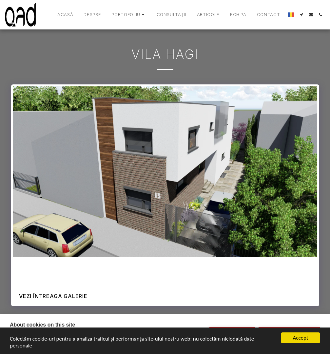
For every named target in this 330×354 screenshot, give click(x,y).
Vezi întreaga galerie (53, 296)
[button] (129, 14)
